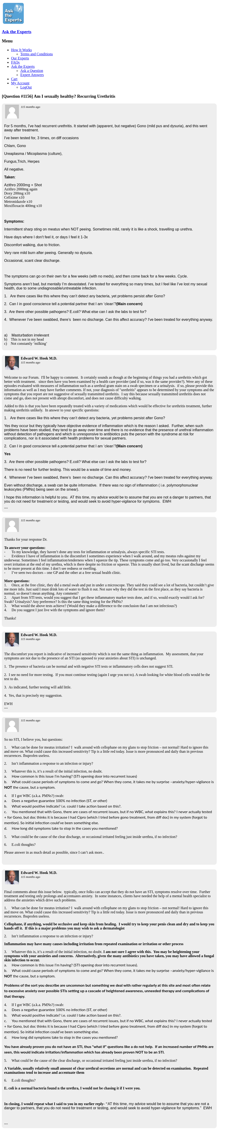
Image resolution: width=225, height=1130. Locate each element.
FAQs (15, 62)
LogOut (26, 87)
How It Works (21, 50)
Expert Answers (32, 75)
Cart (14, 79)
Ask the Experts (16, 31)
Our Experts (20, 58)
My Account (20, 83)
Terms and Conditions (36, 54)
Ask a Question (31, 71)
